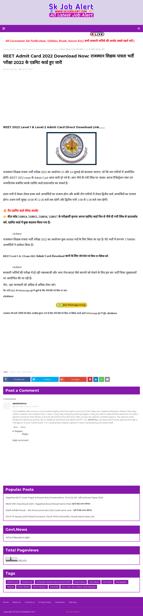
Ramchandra (11, 69)
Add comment (21, 440)
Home (6, 49)
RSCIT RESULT (39, 587)
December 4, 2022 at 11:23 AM (26, 406)
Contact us (30, 602)
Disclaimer (60, 602)
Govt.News (94, 582)
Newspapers (121, 582)
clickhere (17, 233)
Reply (15, 427)
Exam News (15, 49)
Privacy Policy (44, 602)
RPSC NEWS (23, 587)
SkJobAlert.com (28, 612)
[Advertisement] (71, 97)
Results (10, 587)
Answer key (27, 582)
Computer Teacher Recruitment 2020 (53, 582)
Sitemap (72, 602)
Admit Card (15, 372)
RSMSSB (54, 587)
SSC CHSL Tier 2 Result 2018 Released (78, 587)
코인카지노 (93, 419)
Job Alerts (107, 582)
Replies (19, 431)
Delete (23, 427)
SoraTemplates (72, 612)
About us (17, 602)
